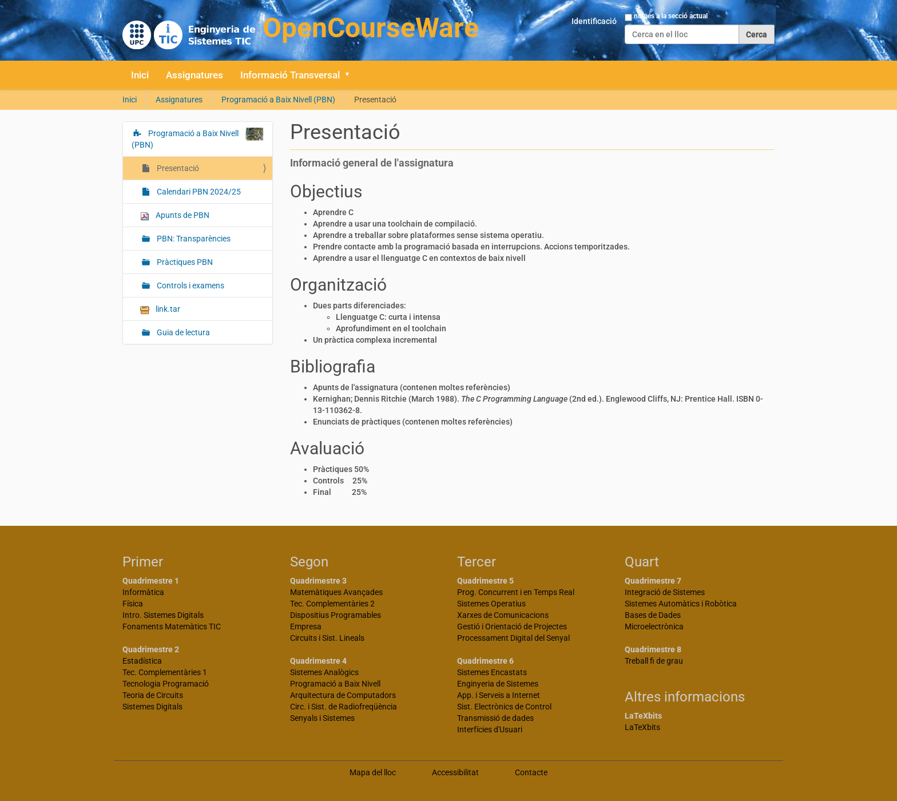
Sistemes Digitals (152, 706)
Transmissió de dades (495, 718)
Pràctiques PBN (184, 262)
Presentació (177, 168)
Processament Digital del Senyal (513, 638)
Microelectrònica (654, 626)
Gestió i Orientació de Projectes (512, 626)
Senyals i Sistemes (322, 718)
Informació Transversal (290, 75)
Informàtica (143, 592)
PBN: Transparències (193, 238)
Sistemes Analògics (324, 672)
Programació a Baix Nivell (335, 683)
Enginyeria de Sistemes (497, 683)
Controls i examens (189, 285)
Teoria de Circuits (152, 695)
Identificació (594, 21)
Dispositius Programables (335, 615)
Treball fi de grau (654, 660)
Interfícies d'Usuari (489, 729)
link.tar (160, 309)
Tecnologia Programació (165, 683)
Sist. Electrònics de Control (504, 706)
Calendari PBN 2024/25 (198, 191)
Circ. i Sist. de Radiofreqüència (343, 706)
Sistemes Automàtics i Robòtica (681, 603)
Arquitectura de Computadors (343, 695)
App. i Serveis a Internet (498, 695)
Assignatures (194, 75)
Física (132, 603)
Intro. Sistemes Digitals (163, 615)
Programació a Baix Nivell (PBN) (278, 99)
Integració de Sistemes (665, 592)
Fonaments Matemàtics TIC (171, 626)
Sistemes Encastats (492, 672)
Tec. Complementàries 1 (164, 672)
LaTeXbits (642, 727)
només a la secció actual (671, 16)
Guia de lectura (182, 332)
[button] (351, 75)
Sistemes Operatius (491, 603)
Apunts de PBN (174, 215)
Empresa (306, 626)
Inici (140, 75)
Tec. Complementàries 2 (332, 603)
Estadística (142, 660)
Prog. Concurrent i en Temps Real (515, 592)
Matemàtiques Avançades (336, 592)
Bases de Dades (653, 615)
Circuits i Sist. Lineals (327, 638)
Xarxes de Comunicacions (503, 615)
